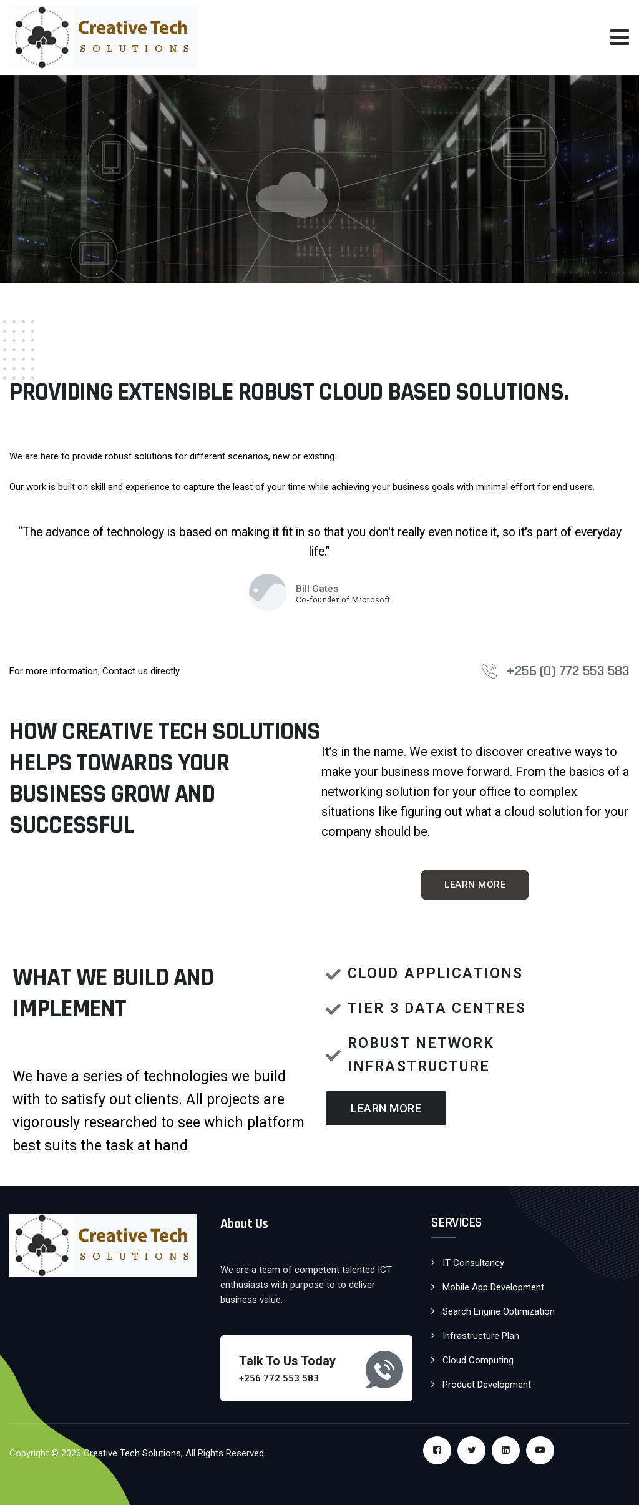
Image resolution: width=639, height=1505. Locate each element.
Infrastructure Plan (480, 1335)
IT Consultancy (473, 1262)
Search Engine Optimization (498, 1311)
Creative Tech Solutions (132, 1453)
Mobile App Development (493, 1287)
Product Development (486, 1384)
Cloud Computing (478, 1360)
